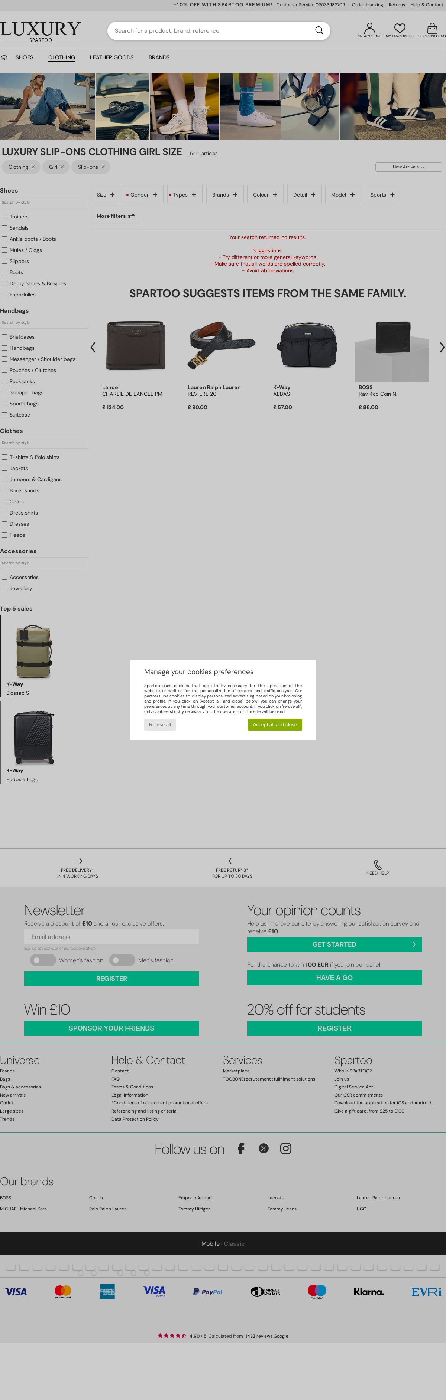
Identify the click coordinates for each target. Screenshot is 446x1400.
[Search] (319, 31)
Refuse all (160, 724)
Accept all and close (275, 724)
